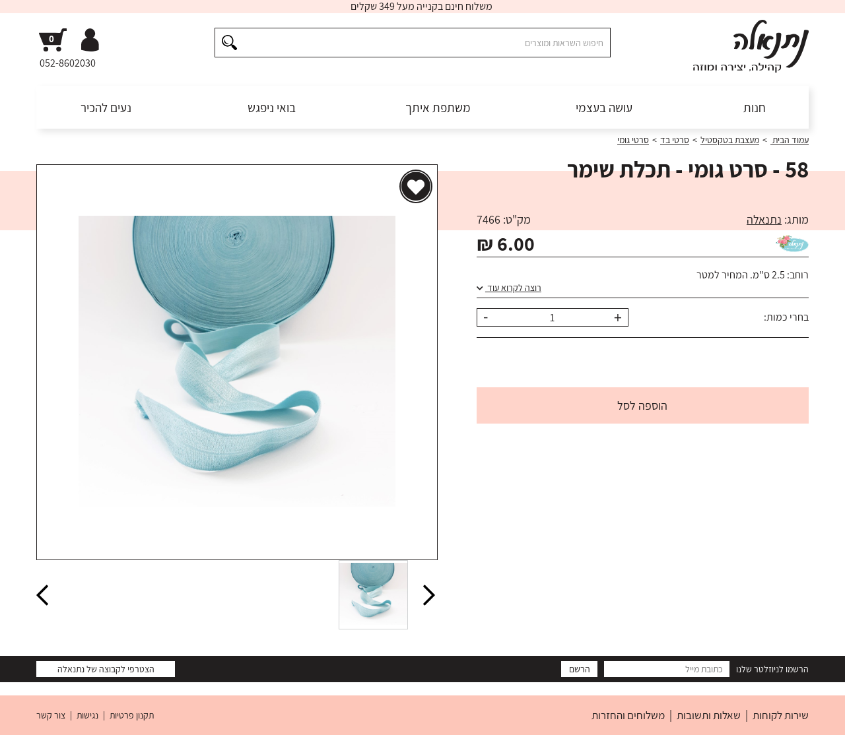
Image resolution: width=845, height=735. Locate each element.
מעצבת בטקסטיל (729, 140)
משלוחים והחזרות (628, 715)
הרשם (579, 669)
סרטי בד (674, 140)
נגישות (87, 715)
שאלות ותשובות (709, 715)
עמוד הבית (789, 140)
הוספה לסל (642, 405)
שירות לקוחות (781, 715)
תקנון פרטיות (132, 715)
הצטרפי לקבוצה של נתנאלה (105, 669)
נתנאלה (764, 219)
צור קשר (50, 715)
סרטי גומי (633, 140)
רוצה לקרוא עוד (509, 287)
